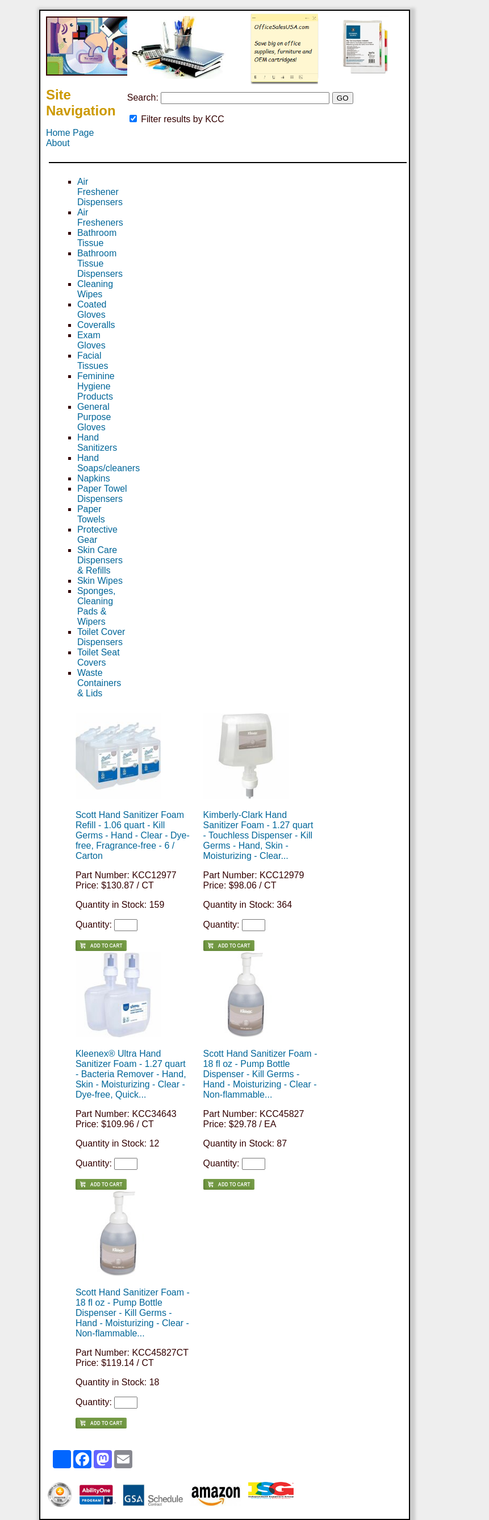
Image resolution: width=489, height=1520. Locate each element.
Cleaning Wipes (95, 289)
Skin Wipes (100, 580)
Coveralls (96, 325)
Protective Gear (97, 535)
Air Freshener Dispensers (100, 192)
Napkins (93, 478)
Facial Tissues (92, 361)
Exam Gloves (91, 340)
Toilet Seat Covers (98, 657)
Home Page (70, 133)
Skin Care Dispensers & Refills (100, 560)
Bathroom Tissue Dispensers (100, 263)
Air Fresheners (100, 217)
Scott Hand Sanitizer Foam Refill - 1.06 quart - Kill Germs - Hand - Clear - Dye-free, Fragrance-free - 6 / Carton (133, 835)
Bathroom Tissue (96, 238)
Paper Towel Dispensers (102, 494)
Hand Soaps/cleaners (108, 463)
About (58, 143)
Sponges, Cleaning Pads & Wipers (96, 606)
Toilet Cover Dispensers (101, 637)
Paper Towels (91, 514)
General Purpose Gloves (94, 417)
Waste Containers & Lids (99, 683)
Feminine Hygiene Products (96, 386)
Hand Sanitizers (97, 442)
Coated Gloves (92, 309)
